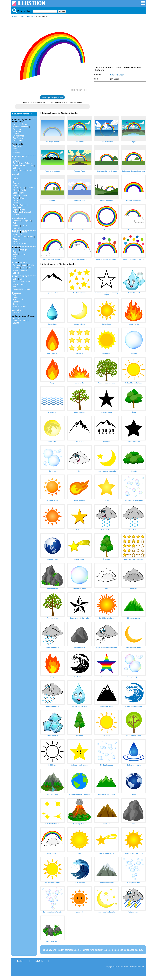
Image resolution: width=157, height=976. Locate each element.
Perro (15, 179)
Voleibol (16, 302)
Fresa (30, 237)
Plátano (16, 239)
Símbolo (23, 262)
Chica (21, 281)
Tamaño (23, 165)
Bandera (23, 270)
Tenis (15, 304)
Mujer (15, 284)
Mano (27, 289)
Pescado (17, 221)
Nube (15, 170)
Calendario (18, 140)
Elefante (16, 195)
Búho (22, 210)
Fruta (15, 237)
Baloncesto (18, 299)
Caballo (30, 187)
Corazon (16, 265)
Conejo (16, 200)
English (20, 961)
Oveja (23, 190)
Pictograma (18, 289)
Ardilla (16, 198)
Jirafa (24, 195)
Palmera (28, 163)
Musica (16, 306)
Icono (15, 262)
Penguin (16, 228)
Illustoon (14, 16)
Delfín (24, 225)
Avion (15, 254)
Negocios (16, 310)
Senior (16, 287)
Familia (15, 276)
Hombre (23, 284)
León (15, 193)
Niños (22, 279)
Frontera (16, 318)
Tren (15, 259)
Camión (23, 250)
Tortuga (23, 205)
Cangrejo (27, 221)
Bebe (15, 279)
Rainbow (30, 16)
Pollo (15, 212)
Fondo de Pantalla (21, 321)
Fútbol (16, 295)
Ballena (16, 225)
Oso (15, 181)
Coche (16, 250)
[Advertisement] (120, 42)
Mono (15, 185)
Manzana (22, 237)
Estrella (16, 168)
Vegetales (17, 234)
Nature (23, 16)
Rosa (15, 159)
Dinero (16, 312)
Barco (15, 256)
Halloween (17, 131)
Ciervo (16, 190)
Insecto (16, 214)
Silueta (16, 323)
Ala (30, 268)
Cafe (24, 244)
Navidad (16, 124)
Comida (16, 232)
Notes (23, 306)
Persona (25, 276)
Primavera (17, 146)
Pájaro (16, 210)
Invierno (16, 153)
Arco (24, 265)
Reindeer (17, 129)
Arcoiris (30, 170)
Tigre (21, 193)
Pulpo (15, 223)
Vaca (22, 187)
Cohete (22, 254)
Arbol (15, 163)
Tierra (15, 165)
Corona (16, 268)
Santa (24, 124)
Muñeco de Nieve (20, 127)
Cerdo (15, 187)
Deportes (16, 293)
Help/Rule (39, 961)
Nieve (22, 170)
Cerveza (16, 244)
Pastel (16, 241)
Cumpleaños (18, 136)
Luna (31, 165)
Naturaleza (22, 156)
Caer (15, 150)
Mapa (15, 270)
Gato (15, 176)
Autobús (16, 252)
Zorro (22, 198)
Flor (14, 156)
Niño (15, 281)
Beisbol (16, 297)
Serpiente (17, 207)
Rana (15, 205)
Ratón (15, 203)
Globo (24, 268)
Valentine (17, 134)
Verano (16, 148)
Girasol (16, 161)
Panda (16, 183)
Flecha (31, 265)
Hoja (21, 163)
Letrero (16, 273)
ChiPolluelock (25, 212)
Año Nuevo (18, 138)
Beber (24, 232)
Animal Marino (19, 218)
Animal (15, 174)
